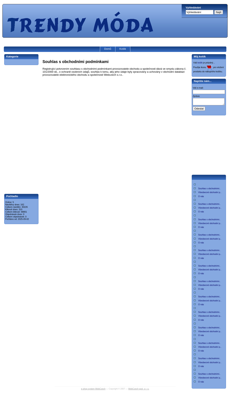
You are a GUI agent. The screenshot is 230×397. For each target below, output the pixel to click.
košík (200, 62)
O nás (201, 197)
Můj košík (200, 56)
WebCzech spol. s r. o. (138, 390)
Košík (122, 48)
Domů (107, 48)
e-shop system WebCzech (93, 390)
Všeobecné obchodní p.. (209, 193)
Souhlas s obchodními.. (209, 189)
